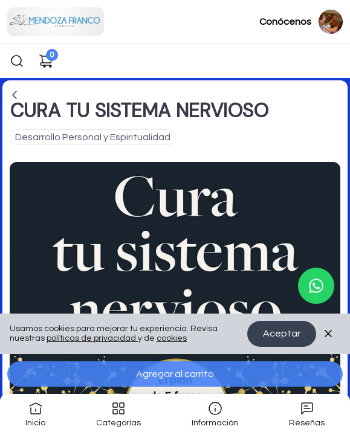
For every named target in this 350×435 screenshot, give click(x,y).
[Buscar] (17, 61)
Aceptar (281, 334)
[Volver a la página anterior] (14, 95)
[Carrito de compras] (46, 61)
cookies (172, 339)
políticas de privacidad (92, 339)
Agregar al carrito (175, 374)
